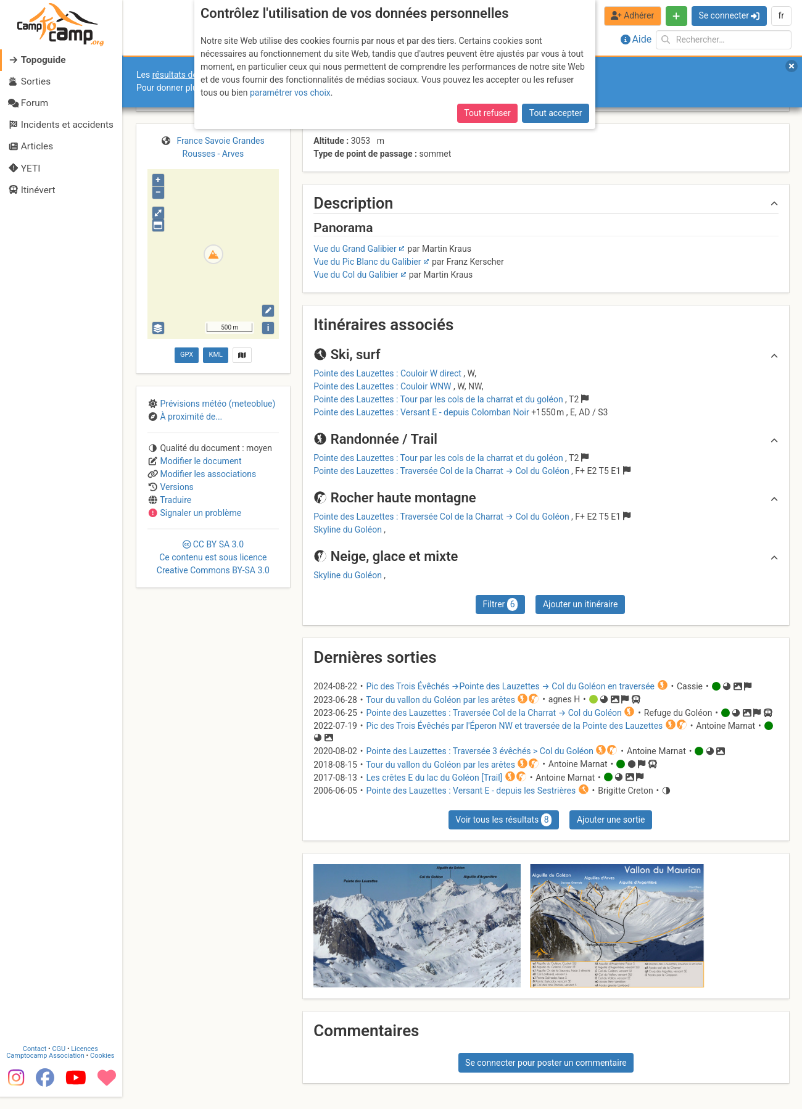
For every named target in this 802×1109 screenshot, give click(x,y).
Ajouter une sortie (611, 819)
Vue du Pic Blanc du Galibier (367, 262)
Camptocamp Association (46, 1068)
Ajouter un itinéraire (580, 604)
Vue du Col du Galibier (355, 275)
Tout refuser (487, 113)
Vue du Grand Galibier (355, 249)
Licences (86, 1061)
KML (216, 355)
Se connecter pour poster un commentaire (546, 1063)
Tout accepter (555, 113)
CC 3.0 (213, 557)
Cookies (103, 1068)
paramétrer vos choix (290, 93)
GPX (186, 355)
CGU (60, 1061)
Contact (36, 1061)
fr (781, 15)
